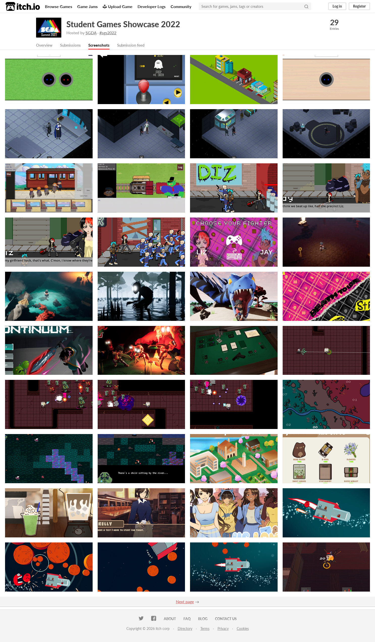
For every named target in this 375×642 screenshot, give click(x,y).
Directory (185, 629)
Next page (185, 601)
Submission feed (134, 45)
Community (181, 6)
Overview (44, 45)
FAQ (187, 619)
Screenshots (101, 45)
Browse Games (58, 6)
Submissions (72, 45)
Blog (202, 619)
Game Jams (87, 6)
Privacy (223, 629)
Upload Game (117, 6)
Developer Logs (152, 6)
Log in (337, 6)
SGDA (91, 32)
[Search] (306, 6)
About (170, 619)
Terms (204, 629)
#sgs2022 (107, 32)
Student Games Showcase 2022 (123, 24)
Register (359, 6)
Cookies (243, 629)
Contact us (226, 619)
